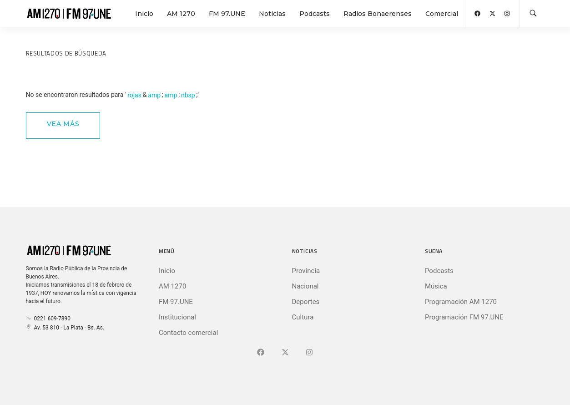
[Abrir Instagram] (507, 13)
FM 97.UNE (227, 14)
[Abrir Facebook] (477, 13)
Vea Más (63, 124)
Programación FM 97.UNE (464, 317)
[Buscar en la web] (533, 13)
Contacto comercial (188, 333)
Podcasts (314, 14)
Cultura (303, 317)
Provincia (306, 271)
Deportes (306, 302)
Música (436, 286)
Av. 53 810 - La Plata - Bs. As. (65, 327)
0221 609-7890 (48, 318)
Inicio (144, 14)
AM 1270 (181, 14)
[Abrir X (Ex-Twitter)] (492, 13)
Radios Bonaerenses (377, 14)
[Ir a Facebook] (261, 352)
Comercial (441, 14)
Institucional (177, 317)
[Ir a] (309, 352)
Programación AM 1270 (461, 302)
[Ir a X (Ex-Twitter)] (285, 352)
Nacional (305, 286)
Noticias (272, 14)
